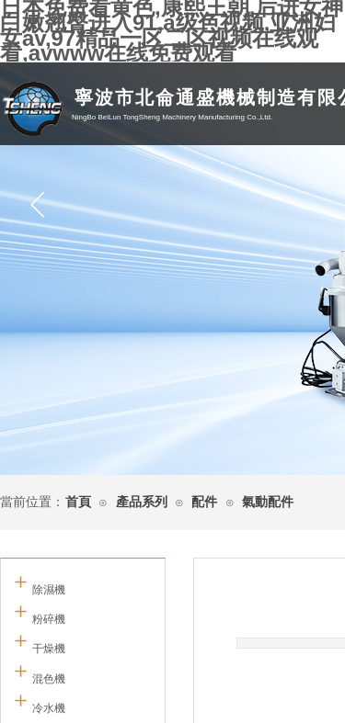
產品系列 (141, 502)
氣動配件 (267, 502)
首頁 (78, 502)
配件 (204, 502)
